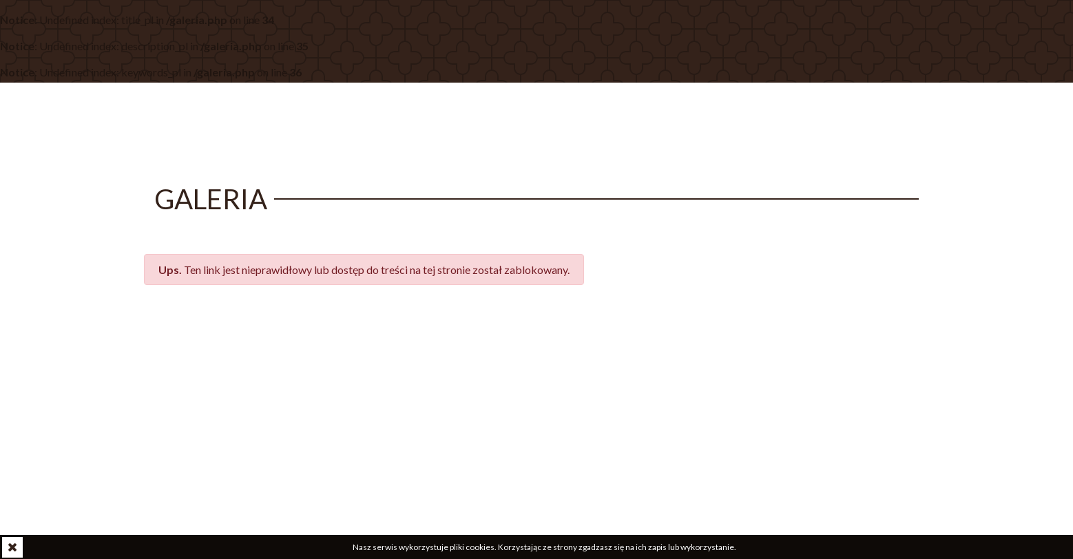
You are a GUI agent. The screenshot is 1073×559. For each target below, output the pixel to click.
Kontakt (889, 130)
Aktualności (480, 130)
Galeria (819, 130)
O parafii (565, 130)
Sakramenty (739, 130)
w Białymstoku (287, 118)
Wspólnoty (646, 130)
